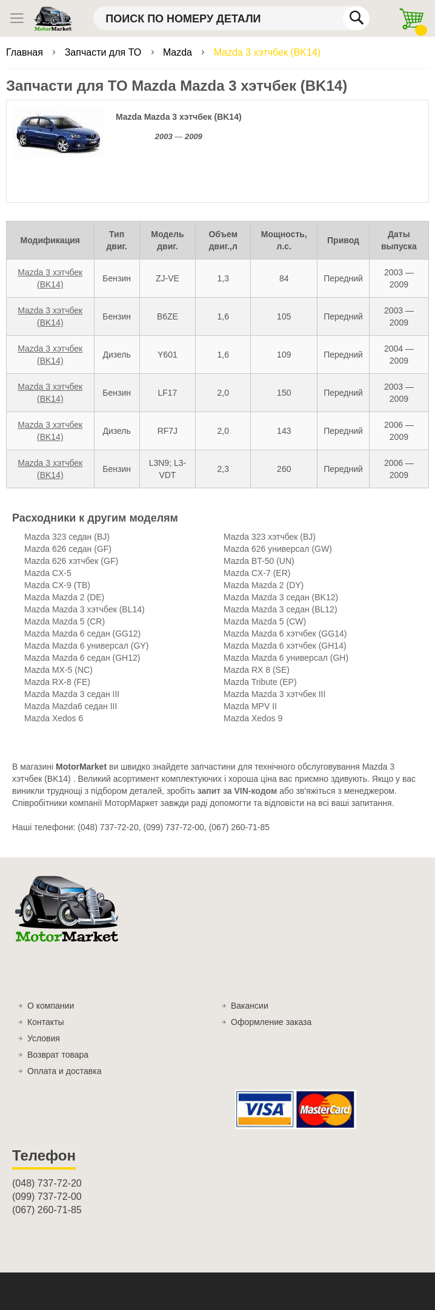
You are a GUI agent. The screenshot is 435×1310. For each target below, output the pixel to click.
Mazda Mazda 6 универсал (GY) (86, 645)
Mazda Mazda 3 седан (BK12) (281, 597)
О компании (50, 1005)
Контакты (45, 1022)
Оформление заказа (271, 1022)
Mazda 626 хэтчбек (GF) (71, 561)
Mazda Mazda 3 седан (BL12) (280, 609)
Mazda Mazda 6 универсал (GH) (286, 658)
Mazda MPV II (250, 706)
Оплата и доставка (64, 1071)
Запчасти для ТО (104, 52)
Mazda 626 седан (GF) (67, 549)
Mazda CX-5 (47, 573)
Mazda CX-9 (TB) (57, 585)
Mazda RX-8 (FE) (57, 682)
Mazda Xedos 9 (253, 718)
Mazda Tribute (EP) (260, 682)
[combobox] (231, 18)
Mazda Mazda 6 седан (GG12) (82, 633)
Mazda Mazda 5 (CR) (64, 621)
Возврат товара (57, 1054)
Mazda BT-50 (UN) (259, 561)
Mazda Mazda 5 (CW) (265, 621)
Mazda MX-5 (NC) (58, 670)
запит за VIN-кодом (237, 791)
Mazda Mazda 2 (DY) (264, 585)
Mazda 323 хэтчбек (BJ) (270, 537)
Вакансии (249, 1005)
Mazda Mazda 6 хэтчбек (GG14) (285, 633)
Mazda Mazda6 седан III (70, 706)
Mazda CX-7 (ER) (257, 573)
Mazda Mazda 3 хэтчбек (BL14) (84, 609)
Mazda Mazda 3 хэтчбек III (274, 694)
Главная (25, 52)
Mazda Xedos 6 (53, 718)
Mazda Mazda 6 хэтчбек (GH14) (285, 645)
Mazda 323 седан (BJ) (67, 537)
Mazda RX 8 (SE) (257, 670)
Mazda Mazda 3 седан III (71, 694)
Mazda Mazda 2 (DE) (64, 597)
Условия (43, 1038)
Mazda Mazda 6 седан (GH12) (82, 658)
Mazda (178, 52)
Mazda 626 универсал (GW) (278, 549)
